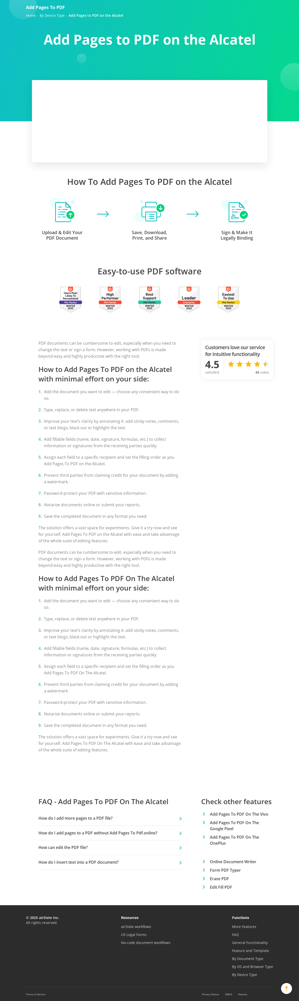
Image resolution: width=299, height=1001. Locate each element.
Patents (242, 994)
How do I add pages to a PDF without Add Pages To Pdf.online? (97, 833)
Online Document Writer (233, 861)
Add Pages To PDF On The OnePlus (234, 840)
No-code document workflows (145, 942)
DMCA (228, 994)
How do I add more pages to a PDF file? (75, 818)
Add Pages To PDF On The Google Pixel (234, 825)
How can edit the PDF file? (63, 847)
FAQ (235, 934)
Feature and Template (250, 950)
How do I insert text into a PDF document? (78, 862)
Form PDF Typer (225, 870)
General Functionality (250, 942)
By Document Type (247, 958)
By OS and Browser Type (252, 966)
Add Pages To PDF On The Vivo (239, 814)
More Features (244, 926)
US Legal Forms (134, 934)
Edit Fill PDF (221, 887)
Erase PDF (219, 878)
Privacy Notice (210, 994)
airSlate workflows (136, 926)
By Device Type (244, 974)
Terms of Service (36, 994)
